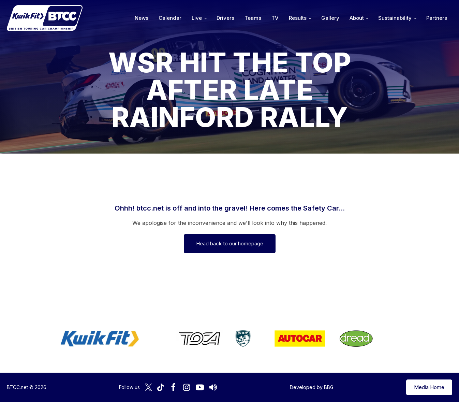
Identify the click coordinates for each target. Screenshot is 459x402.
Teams (253, 18)
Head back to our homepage (229, 243)
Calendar (170, 18)
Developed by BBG (312, 387)
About (357, 18)
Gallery (330, 18)
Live (197, 18)
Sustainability (395, 18)
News (141, 18)
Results (298, 18)
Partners (436, 18)
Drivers (225, 18)
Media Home (429, 387)
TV (275, 18)
